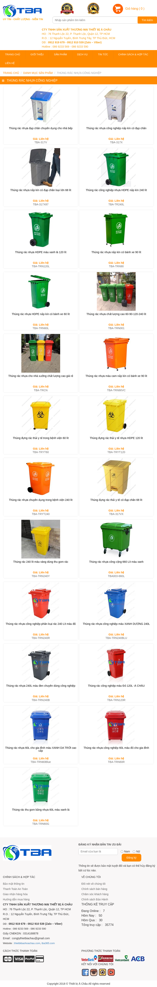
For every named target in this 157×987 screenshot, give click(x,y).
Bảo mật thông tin (13, 883)
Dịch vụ (82, 54)
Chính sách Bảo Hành (95, 899)
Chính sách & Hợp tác (133, 54)
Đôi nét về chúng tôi (94, 883)
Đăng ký (131, 857)
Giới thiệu (37, 54)
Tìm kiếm (147, 20)
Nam (127, 851)
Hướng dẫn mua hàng (16, 899)
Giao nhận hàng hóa (15, 894)
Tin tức (103, 54)
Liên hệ (10, 63)
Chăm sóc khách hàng (95, 894)
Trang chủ (12, 54)
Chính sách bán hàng (94, 889)
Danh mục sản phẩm (38, 72)
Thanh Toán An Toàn (15, 889)
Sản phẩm (60, 54)
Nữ (138, 851)
